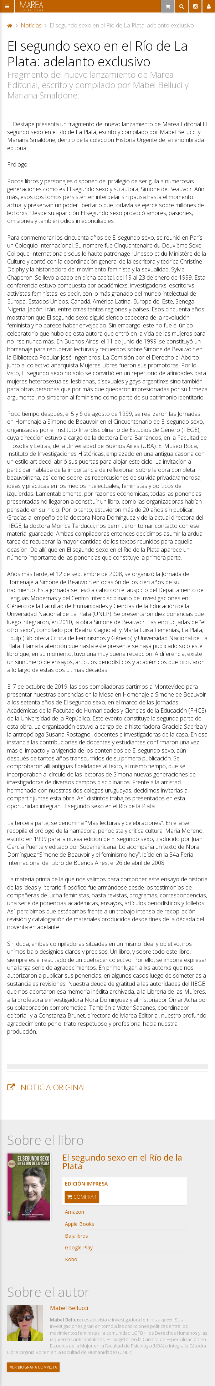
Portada (10, 25)
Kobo (71, 1259)
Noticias (31, 25)
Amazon (74, 1211)
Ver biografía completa (33, 1367)
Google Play (79, 1247)
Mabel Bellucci (69, 1308)
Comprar (81, 1196)
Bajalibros (76, 1235)
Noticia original (54, 1087)
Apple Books (79, 1224)
